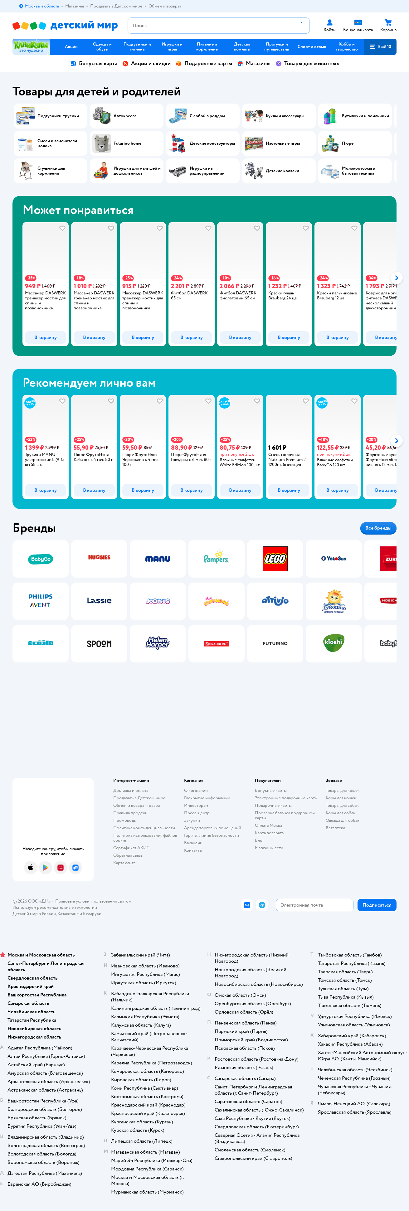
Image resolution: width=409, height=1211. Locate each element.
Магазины (253, 63)
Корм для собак (340, 813)
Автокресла (125, 116)
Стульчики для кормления (51, 171)
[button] (380, 47)
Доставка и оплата (130, 790)
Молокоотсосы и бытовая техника (358, 171)
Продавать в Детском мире (139, 798)
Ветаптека (335, 828)
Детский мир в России (34, 913)
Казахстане (68, 913)
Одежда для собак (342, 820)
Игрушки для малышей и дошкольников (137, 171)
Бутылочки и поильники (365, 116)
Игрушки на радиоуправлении (207, 171)
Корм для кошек (341, 798)
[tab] (40, 284)
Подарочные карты (204, 63)
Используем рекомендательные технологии (54, 907)
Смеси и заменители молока (57, 143)
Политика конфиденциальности (144, 828)
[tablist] (204, 284)
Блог (259, 840)
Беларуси (92, 913)
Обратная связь (128, 855)
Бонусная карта (93, 63)
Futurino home (127, 143)
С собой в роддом (207, 116)
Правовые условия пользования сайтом (93, 901)
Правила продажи (130, 813)
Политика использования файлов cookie (145, 838)
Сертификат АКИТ (131, 847)
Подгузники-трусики (58, 116)
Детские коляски (282, 170)
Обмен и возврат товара (136, 805)
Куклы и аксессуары (285, 116)
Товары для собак (342, 805)
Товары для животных (307, 63)
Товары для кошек (343, 790)
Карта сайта (124, 862)
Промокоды (125, 820)
